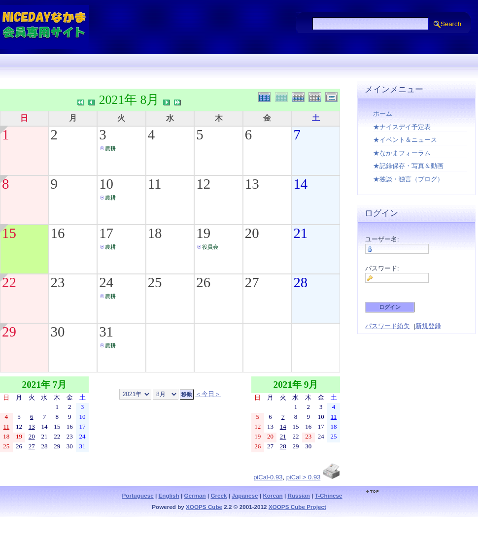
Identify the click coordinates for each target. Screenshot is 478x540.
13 (252, 184)
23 (58, 282)
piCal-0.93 (267, 477)
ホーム (382, 113)
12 (203, 184)
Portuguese (137, 495)
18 (155, 233)
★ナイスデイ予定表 (402, 127)
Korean (272, 495)
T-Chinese (328, 495)
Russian (298, 495)
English (169, 495)
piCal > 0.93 (303, 477)
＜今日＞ (208, 394)
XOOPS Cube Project (297, 507)
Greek (218, 495)
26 (203, 282)
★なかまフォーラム (402, 153)
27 (252, 282)
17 (106, 233)
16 (58, 233)
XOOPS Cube (204, 507)
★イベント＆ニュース (405, 139)
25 (155, 282)
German (195, 495)
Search (451, 24)
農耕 (110, 148)
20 (252, 233)
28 (300, 282)
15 (9, 233)
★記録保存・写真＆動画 (408, 165)
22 (9, 282)
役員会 (210, 247)
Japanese (245, 495)
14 (300, 184)
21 (300, 233)
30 (58, 331)
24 (106, 282)
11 (155, 184)
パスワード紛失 (387, 326)
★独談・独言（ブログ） (408, 179)
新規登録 (428, 326)
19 (203, 233)
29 (9, 331)
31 (106, 331)
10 (106, 184)
